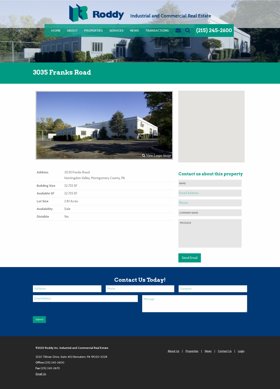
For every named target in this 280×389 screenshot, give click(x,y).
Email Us (41, 374)
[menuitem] (56, 30)
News (134, 30)
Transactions (157, 30)
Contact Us (225, 351)
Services (116, 30)
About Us (173, 351)
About (72, 30)
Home (56, 30)
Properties (93, 30)
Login (241, 351)
